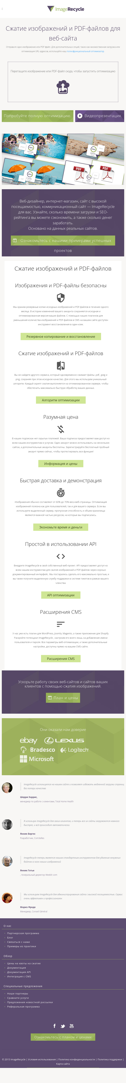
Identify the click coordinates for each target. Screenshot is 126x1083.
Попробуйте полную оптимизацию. (62, 115)
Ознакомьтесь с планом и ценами (62, 1050)
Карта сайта (63, 1077)
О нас (7, 939)
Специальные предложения (23, 999)
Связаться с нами (18, 955)
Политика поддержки (110, 1073)
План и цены (63, 711)
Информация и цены (60, 477)
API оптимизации (60, 609)
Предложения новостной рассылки (30, 1015)
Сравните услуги (18, 1011)
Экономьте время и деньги (60, 541)
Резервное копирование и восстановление (61, 350)
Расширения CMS (61, 672)
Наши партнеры (17, 1007)
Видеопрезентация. (64, 129)
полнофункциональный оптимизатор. (86, 51)
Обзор (8, 969)
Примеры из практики (21, 960)
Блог (10, 951)
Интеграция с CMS (19, 990)
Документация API (19, 985)
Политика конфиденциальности (76, 1073)
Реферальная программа (23, 1020)
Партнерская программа (23, 946)
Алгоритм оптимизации (61, 413)
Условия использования (42, 1073)
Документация (16, 981)
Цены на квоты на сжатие (24, 977)
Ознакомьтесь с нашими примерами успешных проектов (61, 255)
